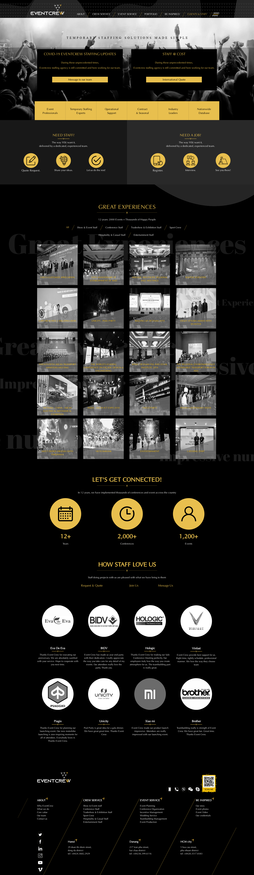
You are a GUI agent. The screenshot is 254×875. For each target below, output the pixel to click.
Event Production (148, 821)
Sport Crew (88, 815)
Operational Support (112, 111)
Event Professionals (50, 111)
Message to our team (80, 79)
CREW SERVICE (101, 14)
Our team (41, 815)
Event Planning (147, 805)
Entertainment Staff (92, 821)
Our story (200, 805)
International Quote (174, 79)
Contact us (42, 818)
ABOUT (81, 14)
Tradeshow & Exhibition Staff (97, 812)
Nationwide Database (204, 111)
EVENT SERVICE (127, 14)
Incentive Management (151, 812)
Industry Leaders (173, 111)
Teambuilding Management (153, 818)
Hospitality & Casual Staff (95, 818)
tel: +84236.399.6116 (140, 853)
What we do (43, 808)
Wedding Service (148, 815)
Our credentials (203, 815)
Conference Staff (91, 808)
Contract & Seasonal (142, 111)
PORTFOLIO (150, 14)
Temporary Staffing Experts (81, 111)
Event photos (202, 808)
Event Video (202, 812)
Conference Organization (152, 808)
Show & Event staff (92, 805)
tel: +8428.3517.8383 (191, 853)
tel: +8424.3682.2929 (79, 853)
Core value (42, 812)
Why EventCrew (45, 805)
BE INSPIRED (172, 14)
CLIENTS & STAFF (197, 14)
